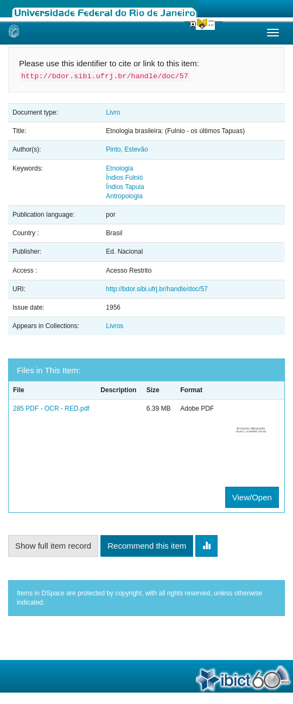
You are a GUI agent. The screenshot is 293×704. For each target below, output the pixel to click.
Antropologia (124, 196)
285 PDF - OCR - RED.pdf (51, 408)
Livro (113, 112)
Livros (114, 326)
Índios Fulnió (124, 177)
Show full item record (53, 545)
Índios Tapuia (125, 187)
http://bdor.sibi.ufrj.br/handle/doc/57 (156, 289)
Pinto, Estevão (127, 149)
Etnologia (119, 168)
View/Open (252, 497)
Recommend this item (146, 545)
